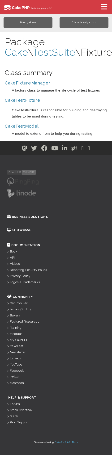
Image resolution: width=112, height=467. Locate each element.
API (11, 257)
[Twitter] (25, 149)
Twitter (13, 377)
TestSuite (54, 52)
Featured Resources (23, 321)
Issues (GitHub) (19, 309)
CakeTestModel (22, 126)
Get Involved (17, 303)
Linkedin (14, 358)
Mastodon (15, 383)
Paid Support (18, 422)
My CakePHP (17, 340)
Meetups (14, 334)
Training (14, 327)
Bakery (13, 315)
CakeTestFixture (22, 100)
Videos (13, 263)
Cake (16, 52)
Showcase (19, 230)
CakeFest (15, 346)
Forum (13, 404)
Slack (12, 416)
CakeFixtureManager (28, 82)
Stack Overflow (19, 410)
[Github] (74, 149)
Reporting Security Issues (27, 270)
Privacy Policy (18, 276)
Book (12, 251)
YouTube (14, 364)
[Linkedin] (65, 149)
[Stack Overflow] (88, 149)
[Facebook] (44, 149)
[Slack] (82, 149)
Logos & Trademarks (23, 282)
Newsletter (16, 352)
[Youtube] (55, 149)
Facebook (15, 370)
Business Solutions (27, 217)
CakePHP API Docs (66, 442)
